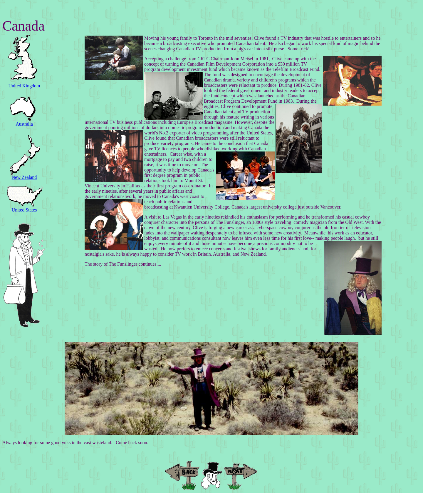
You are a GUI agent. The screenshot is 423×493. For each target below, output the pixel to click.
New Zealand (24, 177)
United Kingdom (24, 85)
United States (24, 209)
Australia (24, 123)
